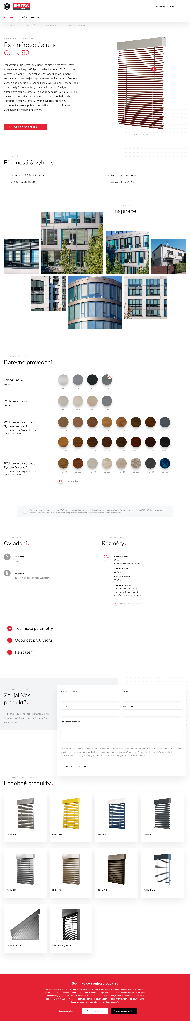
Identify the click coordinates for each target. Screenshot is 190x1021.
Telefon (65, 708)
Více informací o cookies (78, 992)
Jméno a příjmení (69, 692)
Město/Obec (129, 708)
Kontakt (36, 17)
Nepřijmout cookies (95, 1011)
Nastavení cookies (65, 1011)
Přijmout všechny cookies (124, 1011)
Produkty (10, 17)
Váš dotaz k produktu (70, 723)
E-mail (126, 692)
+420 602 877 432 (164, 6)
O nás (23, 17)
